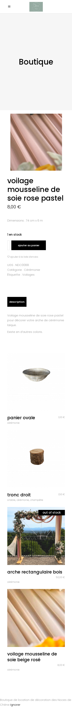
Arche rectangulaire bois (34, 572)
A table (11, 500)
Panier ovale (21, 418)
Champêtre (36, 500)
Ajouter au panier (28, 245)
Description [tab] (17, 302)
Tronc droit (19, 495)
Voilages (28, 275)
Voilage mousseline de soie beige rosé (32, 657)
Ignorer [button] (15, 705)
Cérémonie (32, 270)
